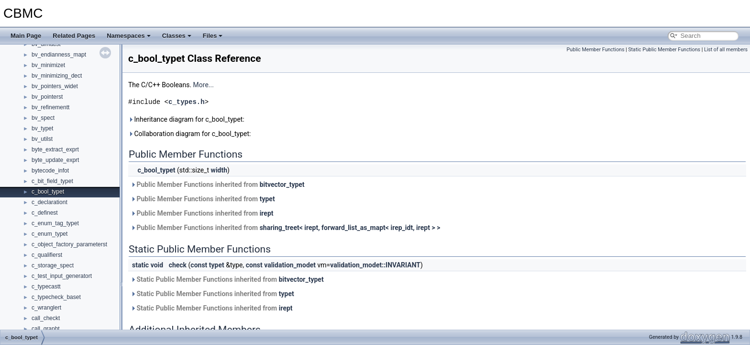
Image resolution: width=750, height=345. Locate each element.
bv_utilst (42, 139)
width (219, 170)
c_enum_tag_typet (55, 223)
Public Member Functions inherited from (218, 184)
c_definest (45, 212)
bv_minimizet (48, 65)
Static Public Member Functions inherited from (227, 279)
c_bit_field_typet (52, 181)
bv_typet (42, 128)
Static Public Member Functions (664, 49)
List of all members (726, 49)
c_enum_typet (49, 233)
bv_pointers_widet (55, 86)
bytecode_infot (50, 170)
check (178, 265)
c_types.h (186, 101)
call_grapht (46, 328)
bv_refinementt (50, 107)
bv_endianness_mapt (59, 54)
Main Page (26, 35)
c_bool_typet (48, 191)
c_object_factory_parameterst (69, 244)
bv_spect (43, 118)
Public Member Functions (596, 49)
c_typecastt (46, 286)
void (157, 265)
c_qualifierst (47, 255)
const (198, 265)
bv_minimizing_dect (57, 75)
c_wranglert (46, 307)
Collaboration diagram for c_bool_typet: (189, 134)
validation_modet (290, 265)
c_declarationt (49, 202)
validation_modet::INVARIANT (375, 265)
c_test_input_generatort (62, 276)
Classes (176, 35)
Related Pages (74, 35)
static (140, 265)
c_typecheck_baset (56, 297)
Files (213, 35)
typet (267, 199)
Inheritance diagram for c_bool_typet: (186, 119)
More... (203, 85)
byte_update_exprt (55, 160)
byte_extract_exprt (55, 149)
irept (267, 213)
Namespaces (129, 35)
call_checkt (46, 318)
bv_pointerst (47, 96)
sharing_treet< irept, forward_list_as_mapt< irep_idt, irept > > (350, 227)
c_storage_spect (53, 265)
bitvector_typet (282, 184)
